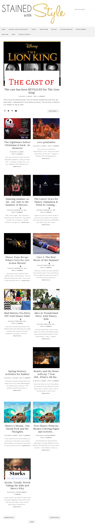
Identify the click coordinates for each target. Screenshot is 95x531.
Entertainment (81, 29)
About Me (5, 34)
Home (3, 29)
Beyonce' (21, 102)
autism (15, 378)
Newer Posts (9, 517)
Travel (34, 29)
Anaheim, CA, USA (20, 209)
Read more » (53, 111)
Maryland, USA (49, 264)
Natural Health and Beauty (18, 29)
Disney (30, 96)
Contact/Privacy (25, 34)
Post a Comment (39, 96)
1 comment (17, 494)
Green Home (44, 29)
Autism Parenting (66, 29)
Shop (13, 34)
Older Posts (54, 517)
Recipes (54, 29)
